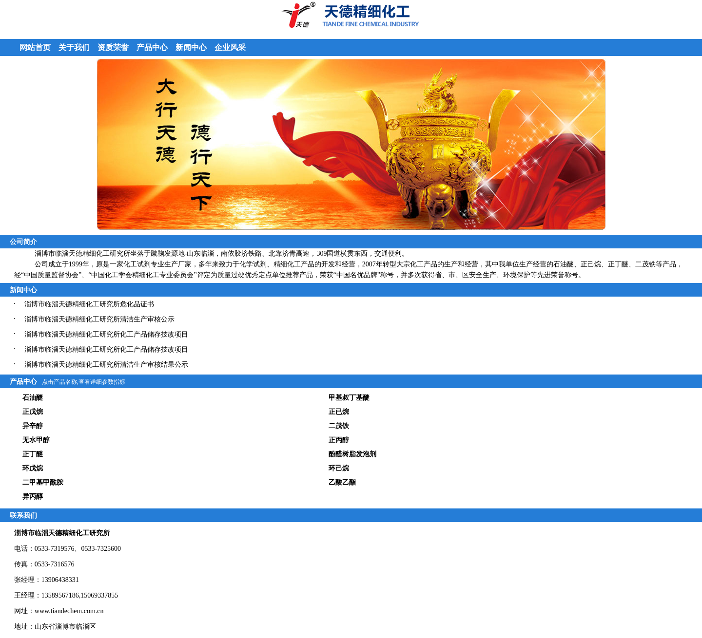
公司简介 (23, 241)
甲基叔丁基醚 (349, 397)
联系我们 (23, 515)
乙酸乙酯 (342, 482)
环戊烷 (32, 468)
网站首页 (35, 47)
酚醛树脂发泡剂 (352, 454)
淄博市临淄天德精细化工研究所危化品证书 (89, 304)
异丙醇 (32, 496)
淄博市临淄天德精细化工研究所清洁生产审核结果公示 (106, 364)
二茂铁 (339, 426)
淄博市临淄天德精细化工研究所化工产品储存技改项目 (106, 334)
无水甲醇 (36, 440)
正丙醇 (339, 440)
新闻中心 (191, 47)
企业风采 (230, 47)
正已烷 (339, 411)
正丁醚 (32, 454)
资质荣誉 (113, 47)
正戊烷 (32, 411)
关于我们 (74, 47)
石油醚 (32, 397)
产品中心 (152, 47)
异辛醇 (32, 426)
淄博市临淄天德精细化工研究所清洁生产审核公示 (99, 319)
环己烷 (339, 468)
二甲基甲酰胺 (42, 482)
